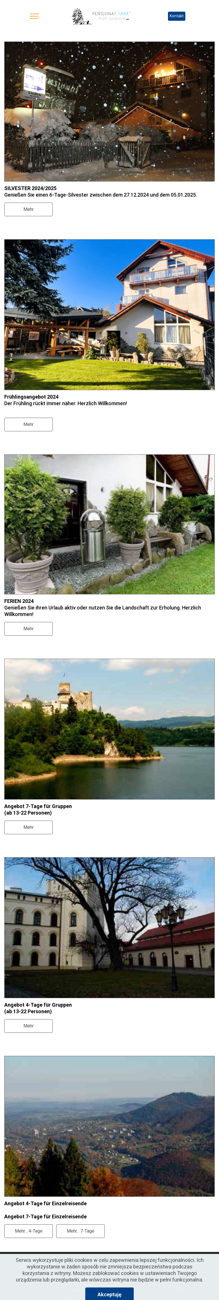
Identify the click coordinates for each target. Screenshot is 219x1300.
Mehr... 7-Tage (80, 1231)
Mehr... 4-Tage (28, 1231)
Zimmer (173, 1264)
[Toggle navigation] (34, 16)
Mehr (28, 209)
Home (171, 1259)
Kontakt (177, 16)
